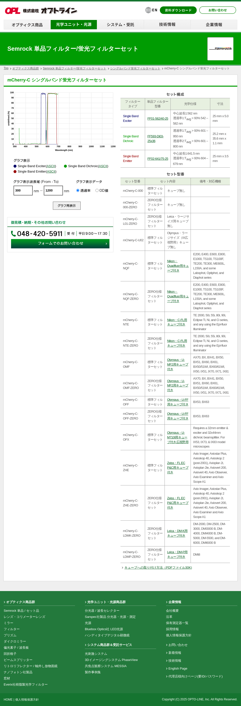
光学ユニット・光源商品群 (106, 602)
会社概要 (172, 610)
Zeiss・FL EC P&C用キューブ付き (178, 467)
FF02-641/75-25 (158, 158)
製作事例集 (93, 672)
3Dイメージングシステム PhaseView (111, 660)
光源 (88, 623)
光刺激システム (96, 654)
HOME (8, 699)
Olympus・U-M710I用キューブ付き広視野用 (177, 437)
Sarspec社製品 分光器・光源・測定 (110, 617)
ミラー (8, 623)
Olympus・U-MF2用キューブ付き (177, 364)
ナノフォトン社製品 (18, 672)
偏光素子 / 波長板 (16, 647)
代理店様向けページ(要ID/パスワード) (195, 676)
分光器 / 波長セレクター (102, 610)
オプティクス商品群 (25, 68)
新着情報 (174, 653)
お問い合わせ (178, 645)
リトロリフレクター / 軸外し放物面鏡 (31, 666)
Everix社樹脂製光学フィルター (26, 684)
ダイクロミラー (15, 641)
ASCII (51, 166)
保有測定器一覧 (177, 623)
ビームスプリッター (18, 660)
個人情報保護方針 (179, 635)
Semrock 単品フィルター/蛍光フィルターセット (74, 68)
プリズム (10, 635)
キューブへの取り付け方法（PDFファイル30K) (158, 567)
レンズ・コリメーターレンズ (24, 617)
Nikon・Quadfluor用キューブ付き (178, 265)
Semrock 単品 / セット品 (21, 610)
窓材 (7, 678)
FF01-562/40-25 (158, 118)
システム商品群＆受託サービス (109, 645)
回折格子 (10, 654)
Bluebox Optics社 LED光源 (104, 629)
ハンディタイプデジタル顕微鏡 (107, 635)
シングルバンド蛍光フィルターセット (135, 68)
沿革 (169, 617)
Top (6, 68)
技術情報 (174, 660)
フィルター (12, 629)
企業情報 (174, 602)
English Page (177, 668)
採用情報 (172, 629)
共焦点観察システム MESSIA (106, 666)
